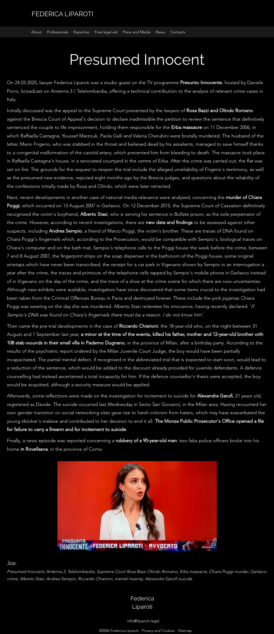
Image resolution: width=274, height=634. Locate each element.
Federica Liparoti (125, 630)
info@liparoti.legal (143, 620)
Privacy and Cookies (158, 630)
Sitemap (185, 630)
